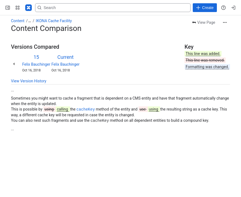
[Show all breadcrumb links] (29, 21)
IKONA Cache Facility (54, 21)
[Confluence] (28, 7)
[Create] (205, 7)
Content (17, 21)
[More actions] (225, 22)
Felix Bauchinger (36, 64)
